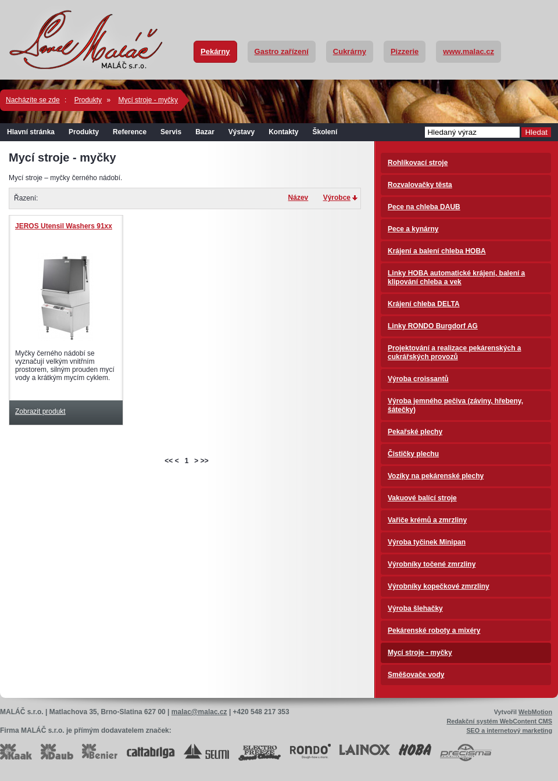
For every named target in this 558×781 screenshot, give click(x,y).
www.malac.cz (468, 51)
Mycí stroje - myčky (148, 100)
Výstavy (241, 132)
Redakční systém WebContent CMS (499, 721)
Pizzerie (405, 51)
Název (298, 198)
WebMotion (535, 711)
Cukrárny (349, 51)
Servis (170, 132)
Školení (325, 132)
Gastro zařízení (282, 51)
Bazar (204, 132)
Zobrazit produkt (40, 411)
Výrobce (336, 198)
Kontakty (283, 132)
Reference (129, 132)
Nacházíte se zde (33, 100)
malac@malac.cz (199, 712)
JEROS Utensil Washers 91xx (63, 226)
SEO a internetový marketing (509, 730)
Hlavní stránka (31, 132)
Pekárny (215, 51)
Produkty (88, 100)
